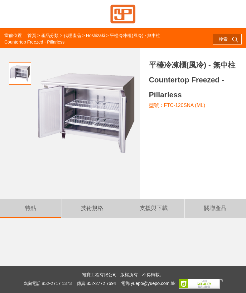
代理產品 (72, 35)
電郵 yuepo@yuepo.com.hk (147, 283)
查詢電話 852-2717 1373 (48, 283)
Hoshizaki (95, 35)
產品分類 (50, 35)
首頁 (31, 35)
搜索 (228, 39)
